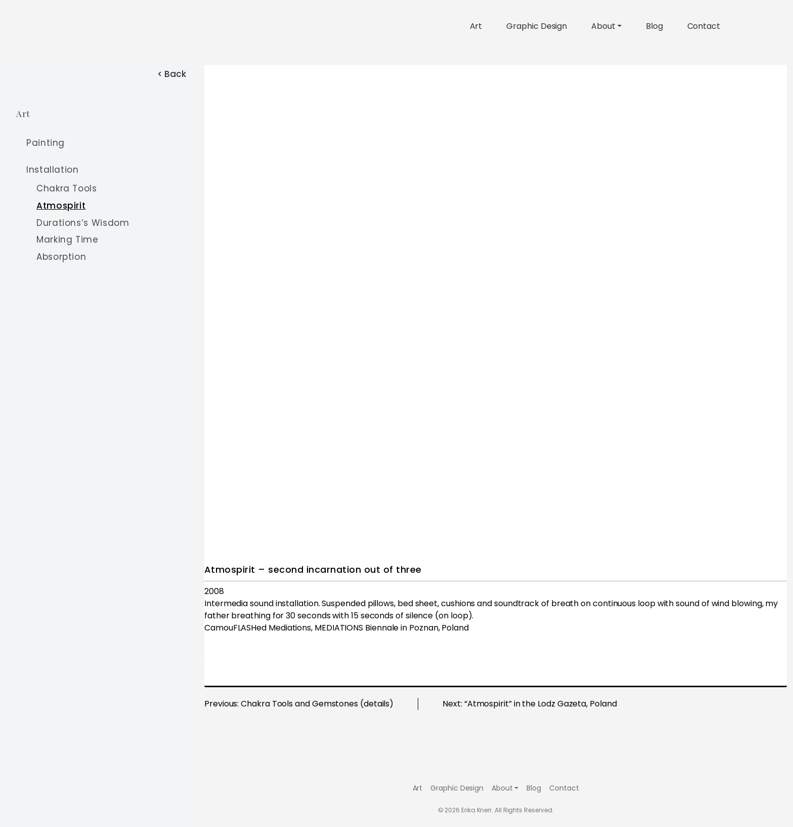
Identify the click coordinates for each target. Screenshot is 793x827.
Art (476, 26)
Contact (703, 26)
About (603, 26)
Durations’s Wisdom (82, 223)
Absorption (61, 257)
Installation (52, 170)
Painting (45, 143)
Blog (654, 26)
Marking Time (67, 239)
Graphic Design (536, 26)
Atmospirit (60, 206)
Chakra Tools (66, 188)
